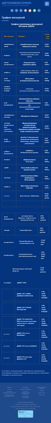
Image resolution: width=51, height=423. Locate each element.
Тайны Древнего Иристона (29, 70)
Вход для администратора (25, 402)
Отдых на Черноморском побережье (25, 393)
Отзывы (42, 390)
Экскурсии (25, 387)
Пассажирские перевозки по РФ (9, 395)
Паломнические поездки (41, 388)
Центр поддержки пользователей (25, 408)
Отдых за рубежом (25, 389)
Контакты (42, 395)
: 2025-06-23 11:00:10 (34, 406)
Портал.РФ (33, 404)
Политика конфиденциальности (9, 392)
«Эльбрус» (29, 150)
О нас (9, 389)
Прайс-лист (41, 392)
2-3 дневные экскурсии (25, 397)
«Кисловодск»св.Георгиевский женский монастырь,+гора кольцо (29, 54)
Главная (9, 387)
